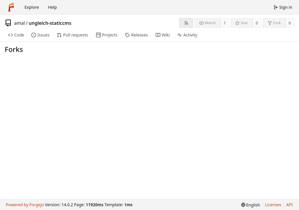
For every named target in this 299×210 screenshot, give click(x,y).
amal (19, 23)
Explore (32, 7)
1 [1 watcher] (225, 23)
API (289, 204)
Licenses (273, 204)
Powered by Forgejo (25, 204)
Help (52, 7)
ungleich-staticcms (50, 23)
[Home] (11, 7)
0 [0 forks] (289, 23)
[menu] (250, 205)
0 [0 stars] (257, 23)
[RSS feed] (186, 23)
